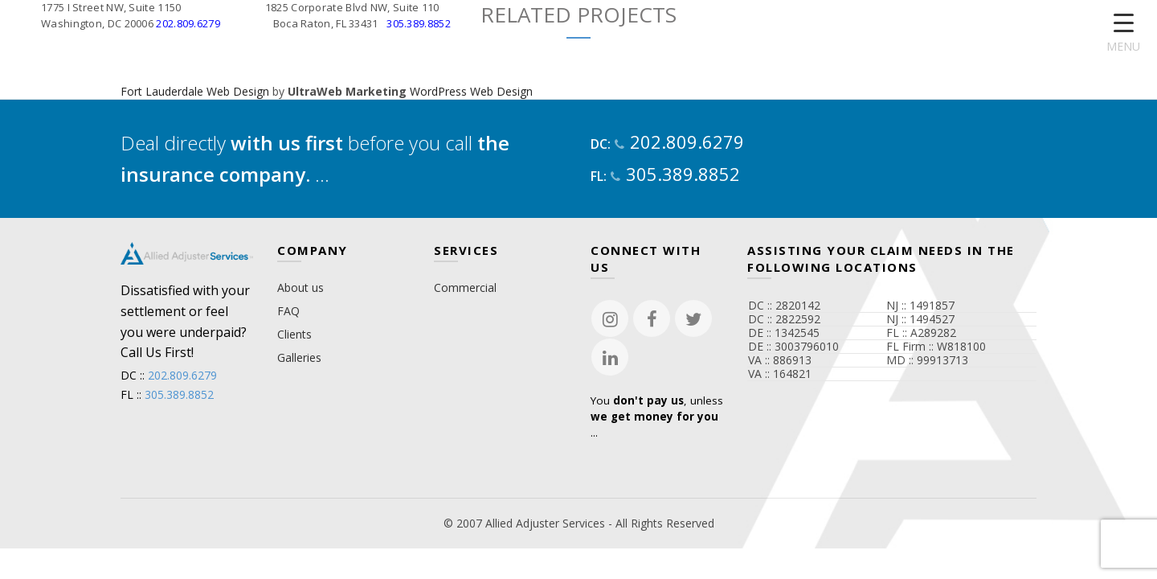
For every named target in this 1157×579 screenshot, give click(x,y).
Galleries (299, 357)
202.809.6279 (188, 23)
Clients (294, 334)
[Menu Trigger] (1124, 34)
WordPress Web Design (471, 91)
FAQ (288, 310)
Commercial (465, 287)
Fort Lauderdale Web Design (195, 91)
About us (300, 287)
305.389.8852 (418, 23)
